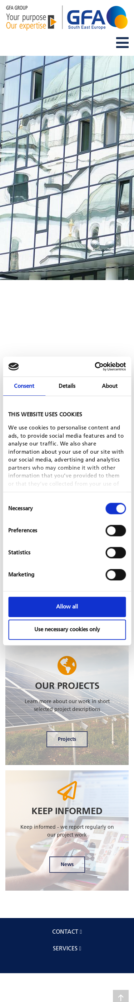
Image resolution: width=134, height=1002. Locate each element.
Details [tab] (67, 386)
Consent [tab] (24, 386)
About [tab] (110, 386)
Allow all (67, 606)
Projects (67, 739)
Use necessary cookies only (67, 629)
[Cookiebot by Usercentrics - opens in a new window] (95, 366)
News (67, 864)
